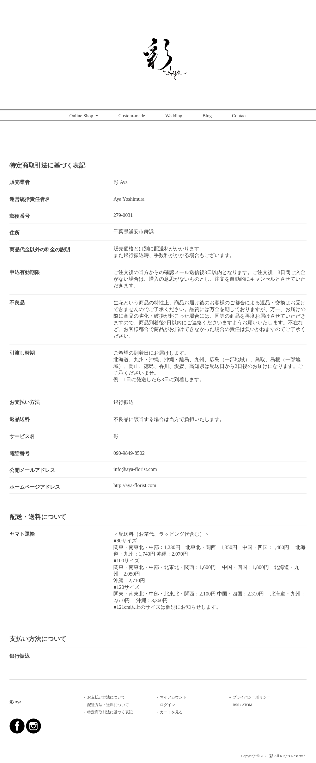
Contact (239, 115)
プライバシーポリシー (251, 697)
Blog (207, 115)
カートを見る (171, 712)
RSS (236, 705)
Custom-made (131, 115)
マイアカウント (173, 697)
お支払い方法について (106, 697)
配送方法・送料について (108, 705)
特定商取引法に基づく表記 (110, 712)
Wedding (173, 115)
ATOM (247, 705)
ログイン (167, 705)
